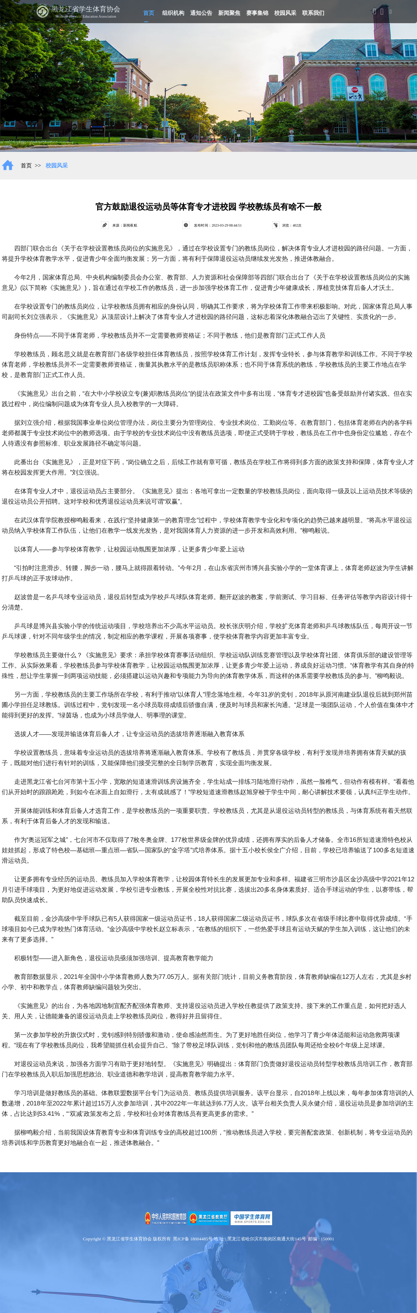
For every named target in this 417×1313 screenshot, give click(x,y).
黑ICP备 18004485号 (192, 1238)
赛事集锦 (257, 12)
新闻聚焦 (229, 12)
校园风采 (285, 12)
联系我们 (313, 12)
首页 (148, 12)
